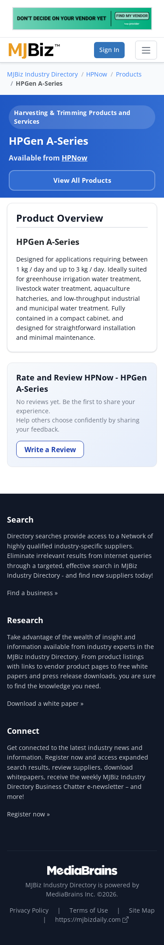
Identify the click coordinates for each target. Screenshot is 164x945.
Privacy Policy (29, 910)
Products (129, 74)
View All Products (82, 180)
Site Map (142, 910)
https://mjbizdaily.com (92, 919)
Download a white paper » (45, 703)
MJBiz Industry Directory (42, 74)
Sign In (109, 49)
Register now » (28, 814)
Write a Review (50, 449)
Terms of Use (89, 910)
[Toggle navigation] (146, 50)
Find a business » (32, 593)
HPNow (96, 74)
